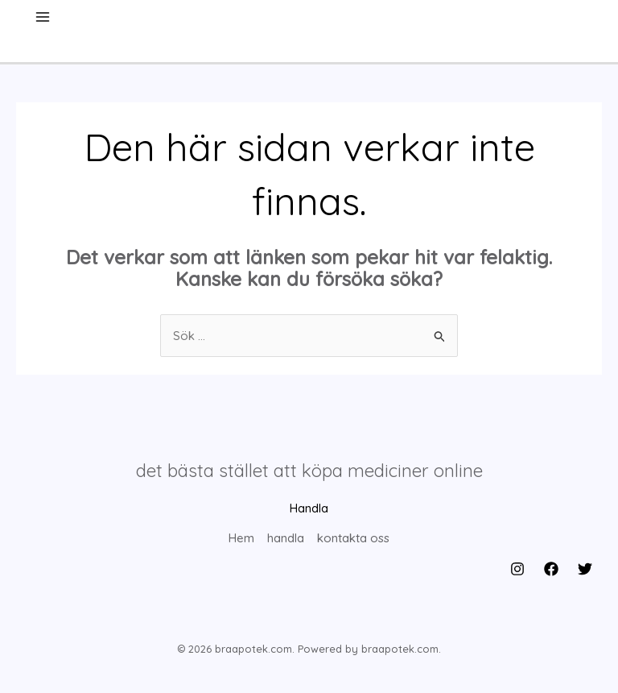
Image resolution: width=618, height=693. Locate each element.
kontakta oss (353, 538)
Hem (241, 538)
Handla (309, 508)
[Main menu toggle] (43, 17)
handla (285, 538)
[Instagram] (517, 569)
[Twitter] (585, 569)
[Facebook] (551, 569)
